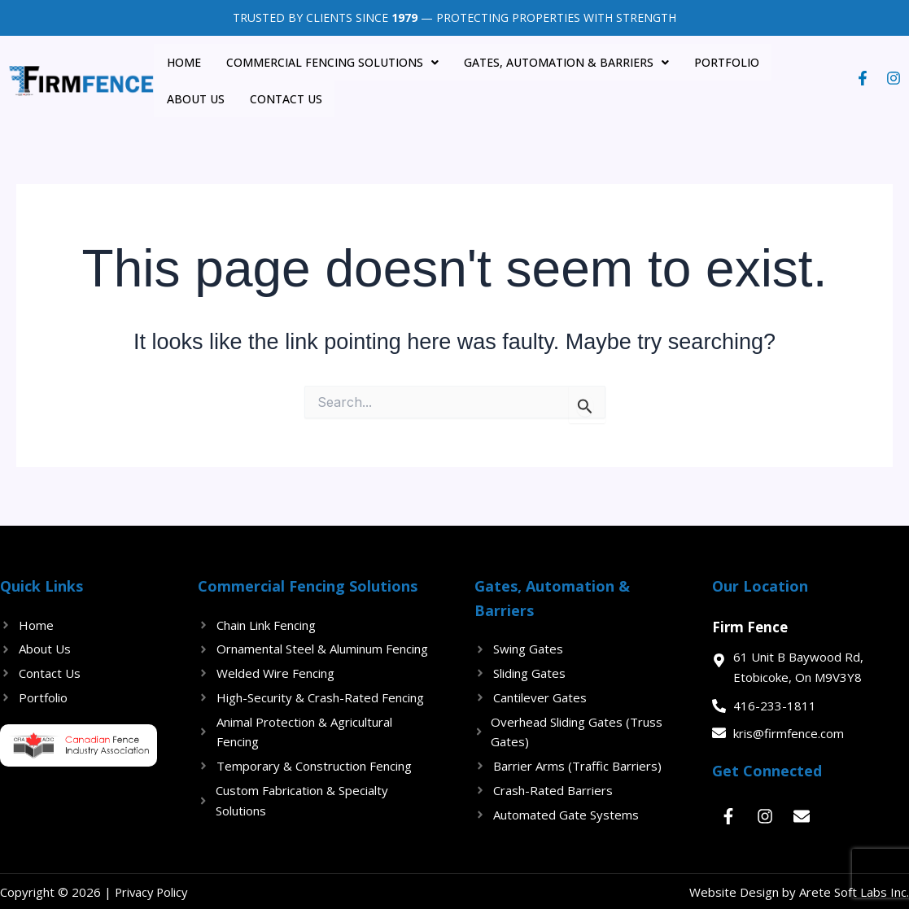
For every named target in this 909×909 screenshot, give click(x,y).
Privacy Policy (153, 890)
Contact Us (200, 97)
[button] (328, 62)
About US (807, 61)
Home (181, 61)
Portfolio (721, 61)
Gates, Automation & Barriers (561, 61)
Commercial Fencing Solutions (328, 61)
